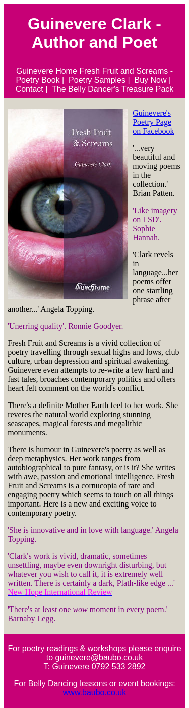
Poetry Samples (97, 80)
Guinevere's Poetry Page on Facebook (153, 122)
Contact (29, 89)
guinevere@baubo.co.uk (99, 657)
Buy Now (151, 80)
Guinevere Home (46, 71)
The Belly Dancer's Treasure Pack (112, 89)
